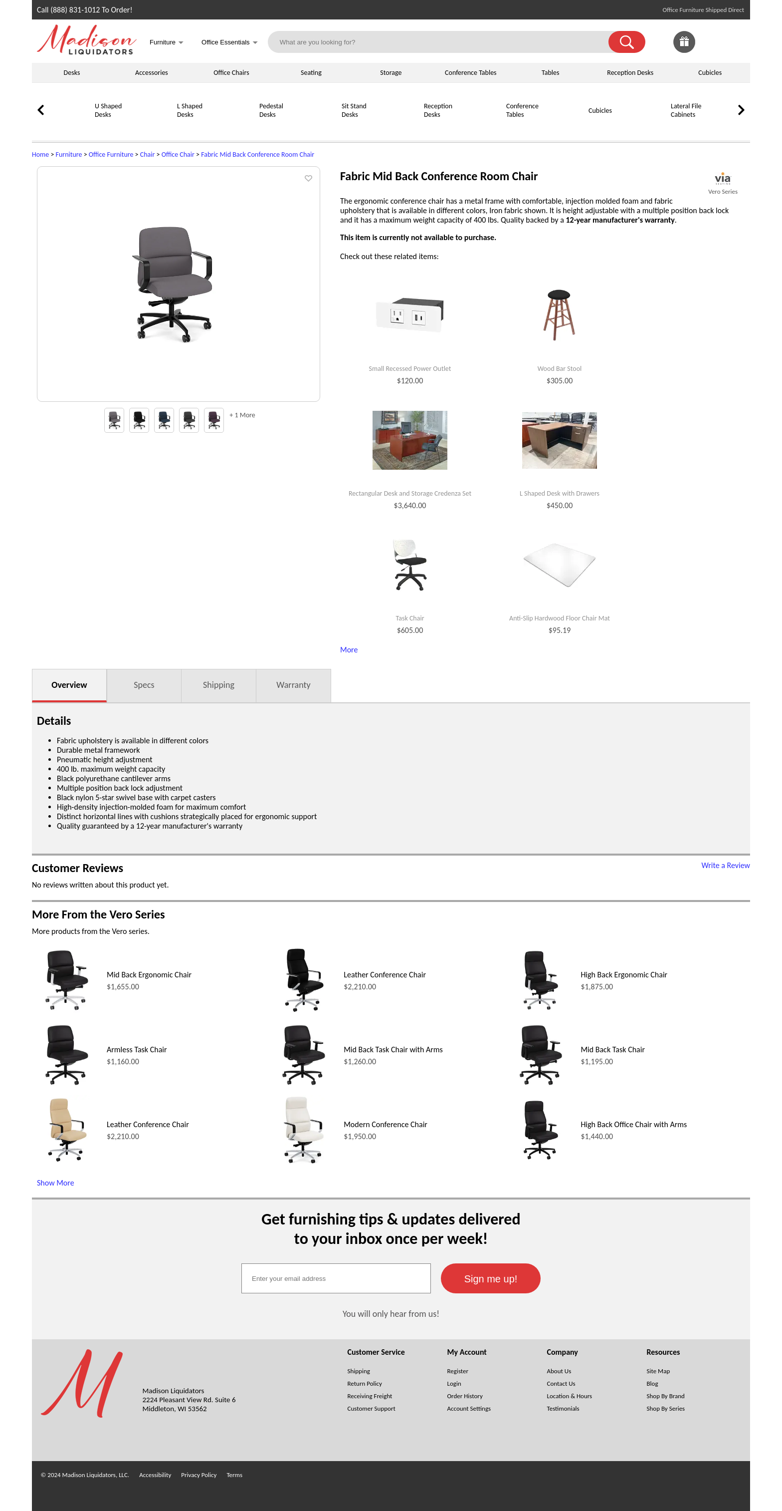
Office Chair (178, 154)
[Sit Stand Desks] (316, 128)
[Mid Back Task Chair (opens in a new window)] (541, 1087)
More (349, 649)
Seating (311, 72)
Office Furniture (111, 154)
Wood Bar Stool (560, 369)
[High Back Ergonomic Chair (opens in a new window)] (541, 1012)
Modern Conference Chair (385, 1124)
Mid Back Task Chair (613, 1049)
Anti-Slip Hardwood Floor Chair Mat (559, 618)
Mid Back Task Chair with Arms (393, 1049)
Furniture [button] (167, 43)
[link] (734, 42)
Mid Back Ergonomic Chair (149, 974)
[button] (626, 42)
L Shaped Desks (189, 110)
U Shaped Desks (108, 110)
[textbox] (336, 1278)
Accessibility (155, 1475)
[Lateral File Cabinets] (645, 128)
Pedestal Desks (271, 110)
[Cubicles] (563, 128)
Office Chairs (231, 72)
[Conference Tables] (481, 128)
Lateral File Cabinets (686, 110)
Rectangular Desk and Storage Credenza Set (410, 494)
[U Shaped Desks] (69, 128)
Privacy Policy (198, 1475)
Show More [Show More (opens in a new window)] (55, 1183)
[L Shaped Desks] (152, 128)
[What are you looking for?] (444, 42)
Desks (72, 72)
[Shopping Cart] (734, 42)
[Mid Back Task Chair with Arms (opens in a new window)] (303, 1087)
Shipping (218, 684)
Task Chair (409, 618)
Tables (550, 72)
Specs (144, 684)
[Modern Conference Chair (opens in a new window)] (303, 1162)
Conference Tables (471, 72)
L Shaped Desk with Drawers (559, 494)
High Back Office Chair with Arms (634, 1124)
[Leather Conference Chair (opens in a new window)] (304, 1012)
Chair (147, 154)
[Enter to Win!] (684, 50)
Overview (69, 684)
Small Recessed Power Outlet (410, 369)
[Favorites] (709, 50)
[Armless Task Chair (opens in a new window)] (66, 1087)
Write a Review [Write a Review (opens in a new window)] (725, 865)
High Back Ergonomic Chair (624, 974)
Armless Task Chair (137, 1049)
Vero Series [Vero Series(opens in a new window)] (723, 191)
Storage (390, 72)
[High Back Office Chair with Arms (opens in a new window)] (541, 1162)
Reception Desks (630, 72)
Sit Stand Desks (354, 110)
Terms (234, 1475)
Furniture (69, 154)
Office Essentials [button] (229, 43)
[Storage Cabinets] (728, 128)
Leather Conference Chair (385, 974)
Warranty (293, 684)
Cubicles (710, 72)
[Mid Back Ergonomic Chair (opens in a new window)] (66, 1012)
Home (40, 154)
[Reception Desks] (398, 128)
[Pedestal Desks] (234, 128)
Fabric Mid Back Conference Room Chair (257, 154)
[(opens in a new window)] (723, 178)
